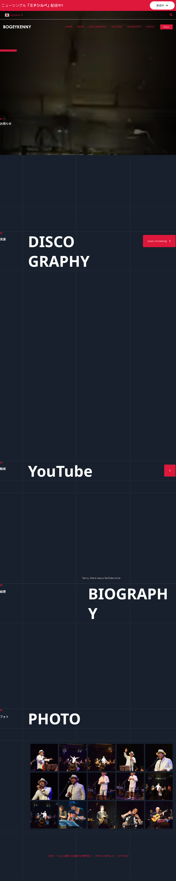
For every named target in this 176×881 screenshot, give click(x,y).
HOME (50, 856)
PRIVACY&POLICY (105, 856)
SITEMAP (123, 856)
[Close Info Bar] (172, 4)
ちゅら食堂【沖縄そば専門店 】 (75, 856)
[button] (162, 5)
